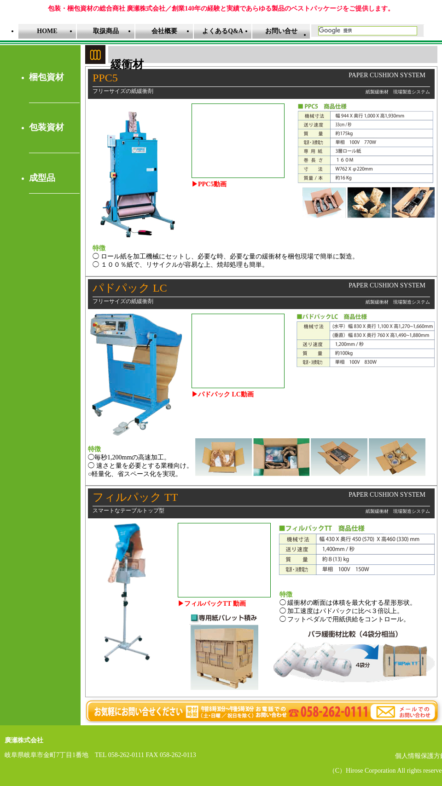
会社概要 (164, 31)
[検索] (367, 31)
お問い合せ (281, 31)
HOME (47, 31)
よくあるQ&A (222, 31)
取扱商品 (106, 31)
